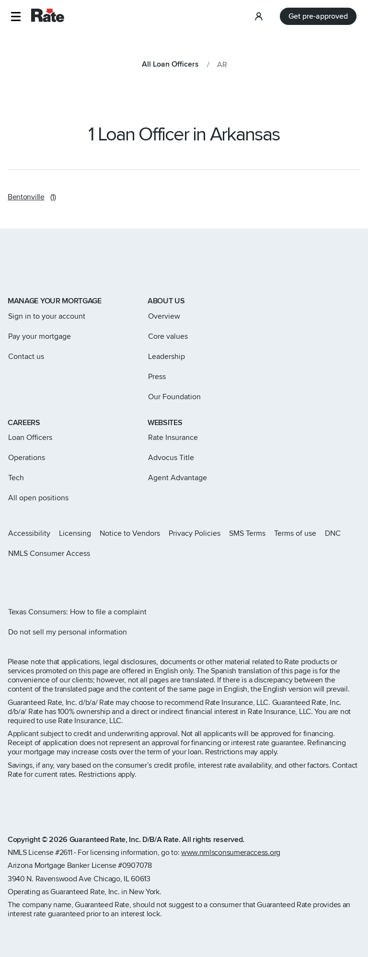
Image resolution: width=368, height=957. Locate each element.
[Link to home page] (21, 268)
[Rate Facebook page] (42, 579)
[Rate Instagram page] (11, 579)
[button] (15, 16)
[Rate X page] (27, 579)
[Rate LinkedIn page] (57, 579)
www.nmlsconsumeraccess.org (230, 852)
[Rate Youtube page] (73, 579)
